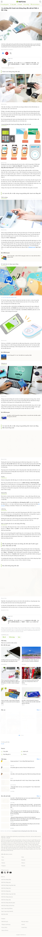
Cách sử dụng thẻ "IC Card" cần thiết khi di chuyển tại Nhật (19, 355)
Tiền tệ (4, 637)
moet (9, 60)
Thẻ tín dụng (12, 637)
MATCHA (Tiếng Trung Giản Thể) (8, 894)
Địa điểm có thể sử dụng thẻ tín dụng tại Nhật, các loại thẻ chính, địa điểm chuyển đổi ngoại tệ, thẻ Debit (23, 416)
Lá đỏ (3, 743)
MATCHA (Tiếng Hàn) (6, 891)
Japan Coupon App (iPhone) (6, 908)
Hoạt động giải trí (5, 4)
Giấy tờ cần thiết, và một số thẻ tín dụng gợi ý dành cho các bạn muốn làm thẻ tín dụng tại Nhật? (23, 256)
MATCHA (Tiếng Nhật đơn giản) (8, 902)
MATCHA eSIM (4, 914)
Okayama (23, 865)
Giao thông (26, 4)
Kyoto (3, 859)
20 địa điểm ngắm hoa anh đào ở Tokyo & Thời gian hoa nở (22, 767)
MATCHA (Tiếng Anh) (6, 882)
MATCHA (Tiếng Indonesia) (7, 896)
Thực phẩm (13, 4)
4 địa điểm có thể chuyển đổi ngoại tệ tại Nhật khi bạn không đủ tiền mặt (25, 774)
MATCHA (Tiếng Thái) (6, 888)
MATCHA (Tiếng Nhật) (6, 879)
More (38, 710)
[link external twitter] (5, 873)
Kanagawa (4, 865)
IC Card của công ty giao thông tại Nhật (9, 297)
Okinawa (23, 862)
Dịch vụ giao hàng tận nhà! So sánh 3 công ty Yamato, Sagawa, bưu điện (24, 780)
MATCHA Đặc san (35, 4)
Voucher (20, 4)
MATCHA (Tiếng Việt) (6, 899)
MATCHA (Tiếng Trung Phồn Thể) (8, 885)
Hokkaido (23, 859)
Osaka (22, 857)
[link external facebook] (2, 873)
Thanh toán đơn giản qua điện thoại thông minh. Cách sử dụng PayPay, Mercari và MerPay (30, 681)
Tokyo (3, 857)
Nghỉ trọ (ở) (24, 751)
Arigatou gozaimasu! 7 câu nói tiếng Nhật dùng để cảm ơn (22, 761)
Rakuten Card (32, 247)
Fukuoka (3, 862)
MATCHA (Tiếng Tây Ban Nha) (7, 905)
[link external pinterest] (8, 873)
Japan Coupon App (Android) (7, 911)
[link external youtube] (11, 873)
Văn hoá (23, 754)
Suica (19, 637)
